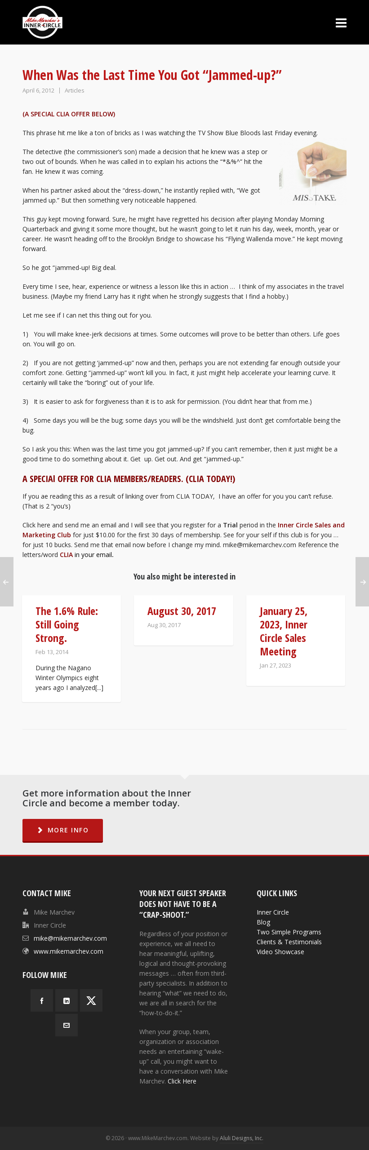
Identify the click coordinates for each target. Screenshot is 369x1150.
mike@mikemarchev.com (259, 544)
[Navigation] (341, 22)
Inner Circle (273, 912)
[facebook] (42, 1000)
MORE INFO (63, 830)
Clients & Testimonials (289, 942)
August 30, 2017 (181, 610)
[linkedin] (66, 1000)
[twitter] (91, 1000)
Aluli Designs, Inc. (241, 1138)
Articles (74, 90)
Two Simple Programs (289, 932)
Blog (263, 922)
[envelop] (66, 1025)
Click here (37, 525)
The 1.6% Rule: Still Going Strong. (67, 624)
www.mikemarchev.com (68, 951)
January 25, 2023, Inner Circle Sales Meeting (283, 631)
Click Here (182, 1081)
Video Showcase (280, 951)
